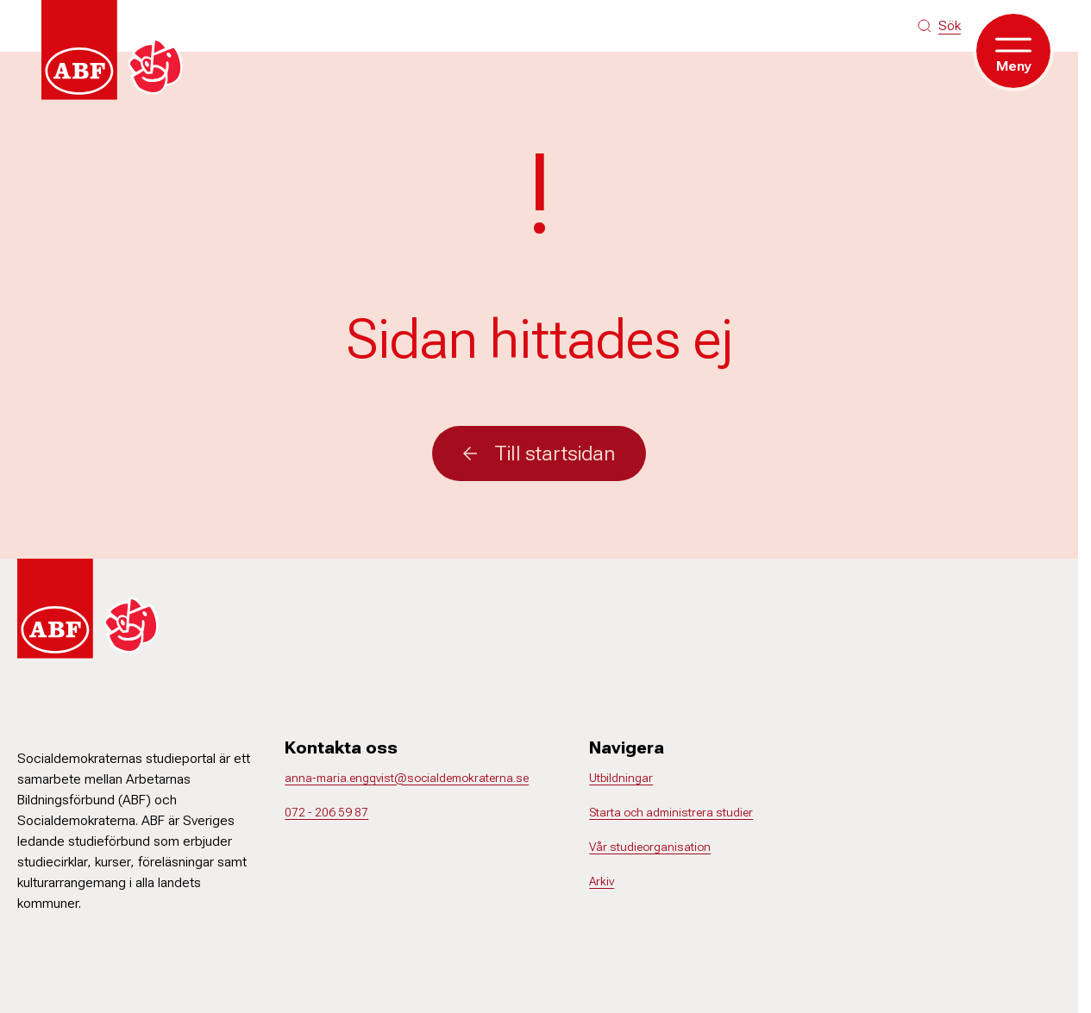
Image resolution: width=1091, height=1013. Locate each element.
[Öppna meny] (1013, 51)
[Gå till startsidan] (117, 50)
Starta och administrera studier (671, 812)
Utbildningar (621, 778)
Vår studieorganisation (650, 847)
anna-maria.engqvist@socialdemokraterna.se (407, 778)
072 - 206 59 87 (326, 812)
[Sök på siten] (939, 26)
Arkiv (601, 881)
